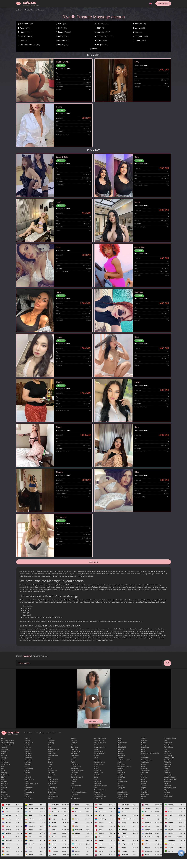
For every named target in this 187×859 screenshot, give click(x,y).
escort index (52, 792)
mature (119, 738)
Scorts (143, 751)
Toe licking (167, 753)
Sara (136, 62)
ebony (50, 764)
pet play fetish (122, 781)
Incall (96, 745)
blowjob (3, 792)
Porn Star (120, 785)
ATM (2, 768)
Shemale (143, 764)
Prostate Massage (123, 794)
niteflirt (119, 762)
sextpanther (144, 758)
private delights (122, 792)
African (3, 751)
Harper (59, 382)
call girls (27, 749)
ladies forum (98, 773)
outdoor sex (121, 773)
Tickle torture (168, 745)
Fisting (73, 762)
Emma (137, 202)
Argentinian (5, 762)
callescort (27, 751)
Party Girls (120, 775)
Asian (3, 766)
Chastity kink (28, 768)
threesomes (168, 743)
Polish (119, 783)
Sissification (144, 768)
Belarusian (4, 783)
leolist (96, 779)
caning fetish (28, 760)
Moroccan (120, 753)
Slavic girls (144, 773)
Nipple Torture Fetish (124, 760)
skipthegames (145, 770)
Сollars (166, 798)
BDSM (3, 779)
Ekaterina (138, 292)
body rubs (4, 794)
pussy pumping (122, 796)
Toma (58, 292)
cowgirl (26, 794)
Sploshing (144, 783)
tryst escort (168, 764)
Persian (119, 779)
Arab (2, 760)
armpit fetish (5, 764)
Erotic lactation (53, 779)
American (4, 753)
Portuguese (121, 788)
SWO (142, 798)
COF (25, 785)
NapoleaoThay (62, 62)
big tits (3, 785)
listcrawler (97, 783)
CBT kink (27, 766)
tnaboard (167, 751)
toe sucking (168, 755)
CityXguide (27, 777)
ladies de (97, 770)
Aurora (59, 337)
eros (49, 777)
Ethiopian (74, 738)
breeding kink (28, 743)
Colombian (27, 790)
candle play (28, 758)
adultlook (4, 747)
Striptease (144, 790)
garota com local (77, 777)
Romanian (144, 740)
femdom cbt (75, 753)
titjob (165, 749)
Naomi (59, 427)
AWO (3, 770)
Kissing (96, 766)
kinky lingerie (98, 764)
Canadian (27, 755)
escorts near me (53, 796)
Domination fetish (53, 755)
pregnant (120, 790)
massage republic (100, 796)
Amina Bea (139, 247)
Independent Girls (100, 747)
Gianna (59, 472)
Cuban (50, 738)
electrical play (52, 770)
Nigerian (120, 758)
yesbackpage (168, 796)
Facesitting (74, 749)
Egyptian (50, 768)
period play (121, 777)
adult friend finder (7, 745)
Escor (49, 785)
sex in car (144, 755)
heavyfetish (74, 794)
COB (26, 781)
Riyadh (27, 10)
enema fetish (52, 775)
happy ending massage (78, 792)
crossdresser (28, 798)
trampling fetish (169, 758)
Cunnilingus (51, 743)
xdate (166, 794)
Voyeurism (167, 785)
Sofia (136, 157)
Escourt (50, 798)
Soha (136, 427)
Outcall (119, 770)
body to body (5, 796)
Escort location (51, 733)
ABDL (3, 738)
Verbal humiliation (170, 777)
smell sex (144, 777)
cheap (26, 770)
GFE (72, 783)
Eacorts (50, 762)
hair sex (73, 790)
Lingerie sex (98, 781)
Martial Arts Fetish (100, 790)
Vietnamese (167, 781)
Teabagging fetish (170, 738)
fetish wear (75, 755)
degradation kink (53, 749)
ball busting (5, 775)
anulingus (4, 758)
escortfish (51, 794)
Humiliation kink (99, 740)
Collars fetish (28, 788)
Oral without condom (124, 766)
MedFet (119, 740)
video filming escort (170, 779)
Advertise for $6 (163, 3)
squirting (143, 785)
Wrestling (167, 792)
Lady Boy (97, 775)
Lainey (137, 382)
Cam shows (28, 753)
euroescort (74, 740)
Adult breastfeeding (7, 743)
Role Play (144, 738)
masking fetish (99, 794)
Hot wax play (75, 798)
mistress (120, 751)
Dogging (50, 751)
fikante (73, 758)
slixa (142, 775)
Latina (96, 777)
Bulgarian (27, 747)
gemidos (74, 779)
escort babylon (52, 790)
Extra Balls (74, 747)
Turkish (166, 770)
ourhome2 (120, 768)
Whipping (167, 790)
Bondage (4, 798)
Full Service (74, 773)
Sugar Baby (144, 792)
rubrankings (145, 747)
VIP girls (167, 783)
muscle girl (121, 755)
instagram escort (99, 753)
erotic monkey (52, 783)
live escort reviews (100, 785)
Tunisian (166, 768)
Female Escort (75, 751)
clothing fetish (29, 779)
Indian (96, 749)
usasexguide (168, 775)
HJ (72, 796)
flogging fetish (76, 766)
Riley (136, 472)
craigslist (27, 796)
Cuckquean (51, 740)
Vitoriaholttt (61, 517)
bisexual (4, 788)
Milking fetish (121, 747)
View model (93, 721)
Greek (73, 788)
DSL (49, 760)
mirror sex (120, 749)
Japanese (97, 760)
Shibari (143, 766)
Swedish (143, 796)
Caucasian (27, 764)
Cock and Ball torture (31, 783)
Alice (58, 247)
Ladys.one (19, 10)
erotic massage (53, 781)
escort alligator (52, 788)
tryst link (167, 766)
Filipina (73, 760)
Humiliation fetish (100, 738)
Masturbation (98, 798)
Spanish (143, 779)
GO (167, 663)
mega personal (122, 743)
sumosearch (145, 794)
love (95, 788)
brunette (27, 745)
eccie (49, 766)
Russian (143, 749)
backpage (4, 773)
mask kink (97, 792)
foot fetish (74, 768)
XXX (59, 733)
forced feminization (77, 770)
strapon (143, 788)
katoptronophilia (99, 762)
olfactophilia (121, 764)
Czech (50, 747)
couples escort (29, 792)
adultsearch (5, 749)
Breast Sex (27, 740)
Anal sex (4, 755)
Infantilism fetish (99, 751)
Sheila (59, 107)
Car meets (27, 762)
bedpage (4, 781)
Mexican (120, 745)
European (74, 743)
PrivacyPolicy (39, 733)
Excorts (73, 745)
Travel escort (168, 760)
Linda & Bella (62, 157)
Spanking (144, 781)
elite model (51, 773)
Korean (96, 768)
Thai (165, 740)
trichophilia (167, 762)
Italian (96, 758)
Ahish (58, 202)
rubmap (143, 745)
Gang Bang (74, 775)
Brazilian (27, 738)
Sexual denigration (147, 760)
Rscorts (143, 743)
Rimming (120, 798)
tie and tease (168, 747)
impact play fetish (100, 743)
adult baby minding (7, 740)
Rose (136, 337)
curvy (49, 745)
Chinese (27, 773)
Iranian (96, 755)
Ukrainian (167, 773)
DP (49, 758)
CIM (25, 775)
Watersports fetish (170, 788)
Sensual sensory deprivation (150, 753)
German (73, 781)
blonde (3, 790)
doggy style (51, 753)
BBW (3, 777)
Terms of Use (28, 733)
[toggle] (181, 853)
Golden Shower (76, 785)
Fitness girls (75, 764)
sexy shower (145, 762)
